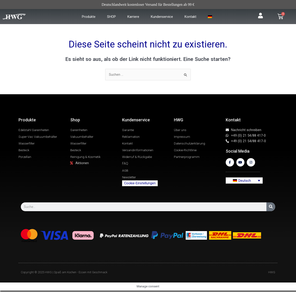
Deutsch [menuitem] (244, 182)
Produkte (89, 17)
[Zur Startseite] (22, 16)
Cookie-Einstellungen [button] (140, 184)
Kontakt (190, 17)
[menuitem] (210, 17)
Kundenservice (162, 17)
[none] (244, 182)
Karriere (133, 17)
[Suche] (270, 208)
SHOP (111, 17)
